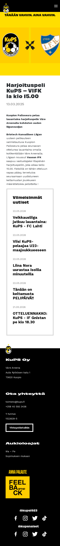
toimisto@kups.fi (15, 401)
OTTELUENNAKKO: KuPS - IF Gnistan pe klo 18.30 (30, 317)
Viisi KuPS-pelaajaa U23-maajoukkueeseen (29, 245)
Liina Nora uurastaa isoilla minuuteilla (27, 269)
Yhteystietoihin (19, 427)
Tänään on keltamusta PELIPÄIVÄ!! (23, 293)
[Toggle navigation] (55, 6)
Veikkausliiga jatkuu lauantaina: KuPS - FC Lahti (30, 221)
